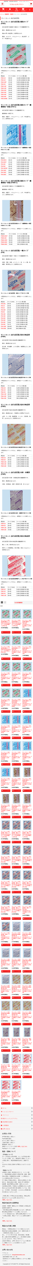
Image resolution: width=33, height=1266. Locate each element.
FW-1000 (3, 326)
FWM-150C (4, 240)
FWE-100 (3, 595)
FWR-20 (3, 523)
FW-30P (3, 310)
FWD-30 (3, 458)
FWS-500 (3, 96)
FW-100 (3, 314)
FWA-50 (3, 392)
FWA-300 (3, 398)
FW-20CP (3, 162)
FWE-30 (3, 591)
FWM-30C (4, 238)
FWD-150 (3, 464)
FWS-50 (3, 84)
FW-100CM (4, 168)
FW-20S (3, 303)
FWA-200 (3, 396)
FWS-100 (3, 86)
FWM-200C (4, 242)
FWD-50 (3, 460)
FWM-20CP (4, 236)
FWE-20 (3, 589)
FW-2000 (3, 328)
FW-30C (3, 164)
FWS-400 (3, 94)
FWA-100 (3, 394)
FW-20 (3, 308)
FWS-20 (3, 80)
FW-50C (3, 166)
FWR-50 (3, 525)
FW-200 (3, 318)
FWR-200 (3, 529)
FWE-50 (3, 593)
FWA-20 (3, 388)
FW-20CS (3, 160)
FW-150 (3, 316)
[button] (2, 4)
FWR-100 (3, 527)
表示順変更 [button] (18, 602)
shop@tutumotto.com (18, 1254)
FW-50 (3, 312)
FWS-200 (3, 90)
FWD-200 (3, 466)
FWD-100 (3, 462)
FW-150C (3, 172)
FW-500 (3, 324)
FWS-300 (3, 92)
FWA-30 (3, 390)
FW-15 (3, 306)
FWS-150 (3, 88)
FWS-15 (3, 78)
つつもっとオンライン (17, 4)
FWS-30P (3, 82)
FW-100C (3, 170)
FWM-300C (4, 244)
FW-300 (3, 320)
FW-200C (3, 174)
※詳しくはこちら (22, 1146)
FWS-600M (4, 98)
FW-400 (3, 322)
